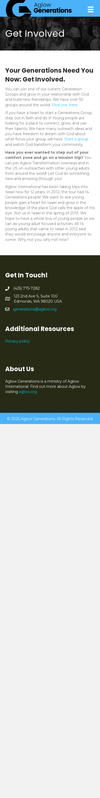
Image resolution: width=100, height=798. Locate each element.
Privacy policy (17, 341)
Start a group (76, 139)
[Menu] (90, 9)
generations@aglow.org (35, 309)
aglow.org (28, 391)
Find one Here (65, 105)
